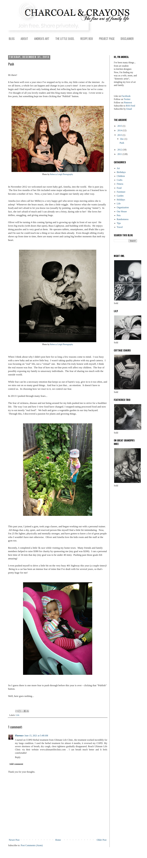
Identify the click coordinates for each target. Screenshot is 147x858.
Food (119, 188)
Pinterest (128, 102)
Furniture (121, 192)
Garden (120, 195)
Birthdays (121, 172)
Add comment (16, 764)
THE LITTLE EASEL (64, 38)
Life (17, 715)
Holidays (121, 199)
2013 (120, 135)
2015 (120, 126)
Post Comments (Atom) (32, 845)
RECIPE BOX (86, 38)
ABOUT (24, 38)
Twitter (127, 99)
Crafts (119, 180)
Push (122, 143)
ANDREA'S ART (41, 38)
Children (121, 176)
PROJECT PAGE (107, 38)
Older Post (102, 840)
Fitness (120, 184)
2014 (120, 130)
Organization (123, 207)
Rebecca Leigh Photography (61, 174)
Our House (122, 211)
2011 (119, 154)
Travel (120, 227)
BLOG (12, 38)
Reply (17, 757)
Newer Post (14, 840)
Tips (119, 223)
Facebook (125, 96)
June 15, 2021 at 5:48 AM (36, 735)
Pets (119, 215)
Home (58, 840)
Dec (122, 139)
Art (118, 168)
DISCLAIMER (127, 38)
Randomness (123, 219)
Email (129, 109)
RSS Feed (130, 105)
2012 (120, 149)
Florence (19, 735)
